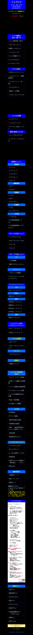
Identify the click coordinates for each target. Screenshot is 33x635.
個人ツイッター (14, 479)
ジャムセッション (15, 123)
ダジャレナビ (13, 604)
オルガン (12, 189)
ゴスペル (12, 244)
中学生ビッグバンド (15, 308)
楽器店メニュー (14, 364)
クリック (21, 16)
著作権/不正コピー (15, 437)
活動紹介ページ (14, 475)
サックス (12, 167)
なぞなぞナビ (13, 597)
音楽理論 (12, 412)
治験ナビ (12, 617)
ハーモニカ (12, 217)
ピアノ (11, 186)
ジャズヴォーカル (15, 237)
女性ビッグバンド (15, 317)
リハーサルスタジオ (16, 135)
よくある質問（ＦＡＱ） (17, 453)
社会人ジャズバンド (15, 332)
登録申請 (12, 457)
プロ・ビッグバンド (15, 290)
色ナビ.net (12, 621)
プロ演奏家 (12, 260)
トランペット (13, 170)
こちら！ (22, 462)
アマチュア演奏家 (15, 273)
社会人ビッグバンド (15, 296)
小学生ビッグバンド (15, 312)
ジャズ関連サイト (15, 56)
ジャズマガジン (14, 60)
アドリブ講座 (13, 416)
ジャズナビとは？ (15, 445)
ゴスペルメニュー (15, 44)
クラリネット (13, 177)
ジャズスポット (14, 87)
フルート (12, 180)
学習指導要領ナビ (15, 612)
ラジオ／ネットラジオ (16, 95)
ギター (11, 198)
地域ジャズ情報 (14, 91)
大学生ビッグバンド (15, 302)
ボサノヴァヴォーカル (16, 240)
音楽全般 (12, 433)
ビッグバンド (13, 119)
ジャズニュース (14, 52)
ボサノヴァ (13, 342)
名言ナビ (12, 589)
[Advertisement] (16, 26)
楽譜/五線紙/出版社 (15, 420)
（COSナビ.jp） (15, 614)
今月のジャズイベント (16, 72)
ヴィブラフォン (14, 211)
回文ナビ (12, 600)
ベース (11, 195)
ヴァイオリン (13, 202)
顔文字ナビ (12, 608)
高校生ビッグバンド (15, 305)
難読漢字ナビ (13, 593)
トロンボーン (13, 174)
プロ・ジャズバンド (16, 328)
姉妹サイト (12, 482)
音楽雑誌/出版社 (14, 423)
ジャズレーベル (14, 63)
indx (22, 632)
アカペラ (12, 248)
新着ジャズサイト (15, 48)
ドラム (11, 207)
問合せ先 (12, 466)
